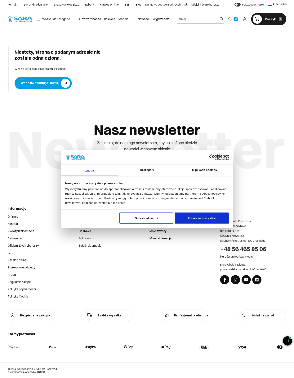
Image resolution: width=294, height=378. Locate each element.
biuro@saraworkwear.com (236, 256)
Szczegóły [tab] (147, 170)
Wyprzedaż (161, 19)
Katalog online (17, 260)
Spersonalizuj (146, 217)
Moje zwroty (157, 231)
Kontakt (13, 4)
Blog (138, 4)
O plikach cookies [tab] (204, 170)
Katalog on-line (109, 4)
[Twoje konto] (245, 19)
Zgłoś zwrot (86, 238)
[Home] (20, 19)
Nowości (143, 19)
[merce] (41, 371)
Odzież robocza (90, 19)
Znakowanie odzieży (66, 4)
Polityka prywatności (22, 289)
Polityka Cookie (18, 296)
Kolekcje (109, 19)
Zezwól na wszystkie (202, 217)
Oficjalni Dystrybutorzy (23, 245)
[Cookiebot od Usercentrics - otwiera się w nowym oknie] (212, 157)
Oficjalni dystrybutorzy (202, 4)
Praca (12, 274)
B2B (127, 4)
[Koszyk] (268, 19)
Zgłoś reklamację (89, 245)
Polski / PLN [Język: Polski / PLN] (277, 5)
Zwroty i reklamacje (36, 4)
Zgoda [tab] (89, 170)
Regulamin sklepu (19, 282)
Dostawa (84, 231)
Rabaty (89, 4)
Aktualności (15, 238)
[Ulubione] (233, 19)
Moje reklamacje (160, 238)
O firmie (13, 216)
